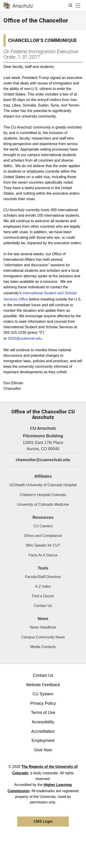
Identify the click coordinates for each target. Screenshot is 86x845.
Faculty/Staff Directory (43, 577)
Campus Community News (43, 637)
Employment (42, 740)
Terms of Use (43, 712)
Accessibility (43, 722)
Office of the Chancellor (35, 20)
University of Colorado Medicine (43, 504)
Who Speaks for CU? (43, 545)
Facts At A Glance (42, 555)
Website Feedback (43, 684)
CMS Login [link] (43, 821)
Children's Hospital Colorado (43, 495)
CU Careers (43, 526)
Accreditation (43, 731)
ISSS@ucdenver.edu (25, 338)
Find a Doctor (43, 596)
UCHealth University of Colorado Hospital (43, 485)
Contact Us (43, 606)
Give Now (43, 750)
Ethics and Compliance (43, 536)
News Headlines (43, 627)
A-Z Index (43, 586)
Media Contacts (43, 647)
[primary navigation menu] (78, 5)
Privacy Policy (43, 703)
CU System (43, 694)
